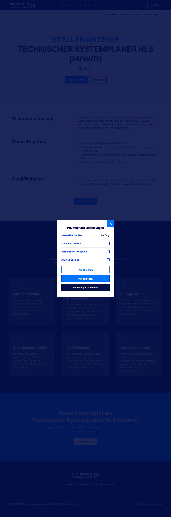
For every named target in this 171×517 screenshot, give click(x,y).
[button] (110, 223)
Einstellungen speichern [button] (85, 287)
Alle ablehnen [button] (85, 269)
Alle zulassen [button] (85, 278)
